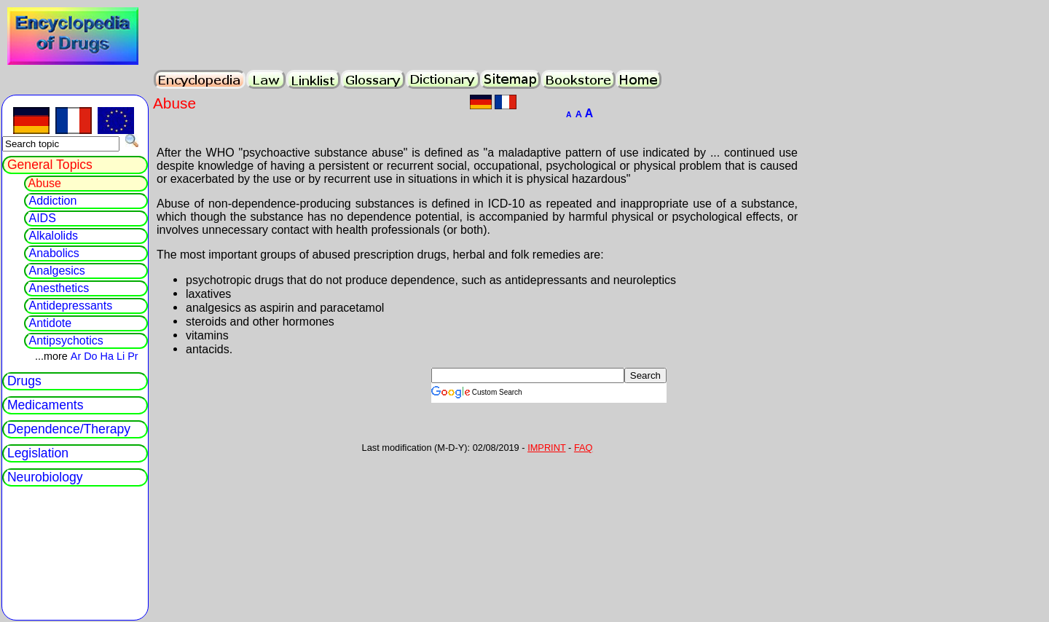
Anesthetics (58, 288)
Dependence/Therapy (68, 429)
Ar (76, 356)
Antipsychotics (65, 340)
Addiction (52, 200)
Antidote (49, 323)
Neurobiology (45, 477)
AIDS (41, 218)
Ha (107, 356)
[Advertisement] (326, 390)
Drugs (24, 381)
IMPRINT (546, 447)
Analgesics (56, 270)
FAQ (583, 447)
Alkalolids (53, 235)
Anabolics (53, 253)
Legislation (37, 453)
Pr (132, 356)
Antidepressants (70, 305)
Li (121, 356)
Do (90, 356)
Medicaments (45, 405)
